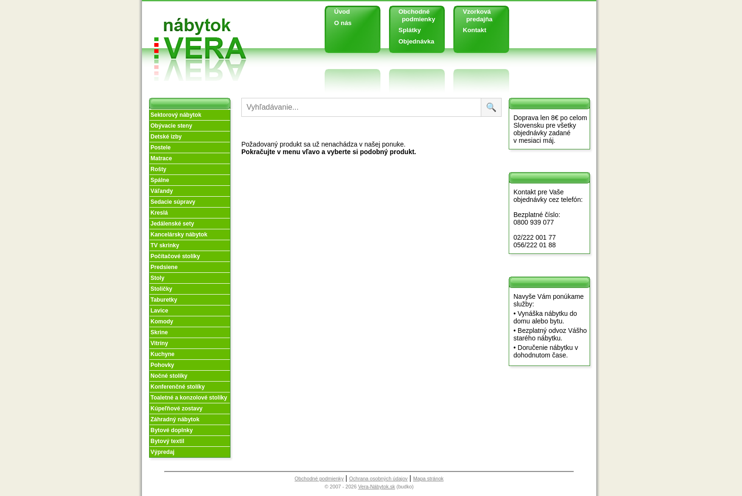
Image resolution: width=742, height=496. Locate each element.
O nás (343, 22)
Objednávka (416, 41)
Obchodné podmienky (413, 15)
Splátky (409, 30)
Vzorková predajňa (474, 15)
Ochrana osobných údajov (378, 478)
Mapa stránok (428, 478)
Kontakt (474, 30)
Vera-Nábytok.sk (376, 486)
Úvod (342, 11)
